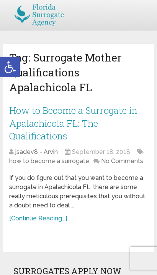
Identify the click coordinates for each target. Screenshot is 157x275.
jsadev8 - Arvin (36, 151)
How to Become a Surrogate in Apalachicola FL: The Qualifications (73, 123)
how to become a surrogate (49, 161)
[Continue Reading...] (38, 218)
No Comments (122, 161)
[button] (10, 67)
